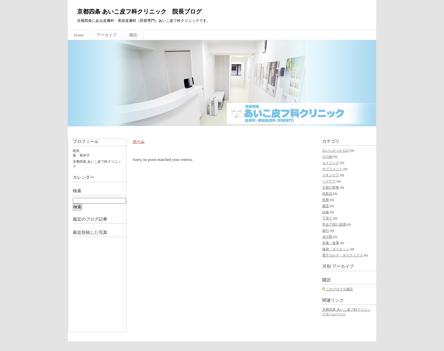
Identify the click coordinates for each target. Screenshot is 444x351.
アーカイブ (107, 35)
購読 (133, 35)
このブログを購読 (339, 289)
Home (79, 35)
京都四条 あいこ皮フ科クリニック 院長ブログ (139, 11)
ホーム (139, 141)
